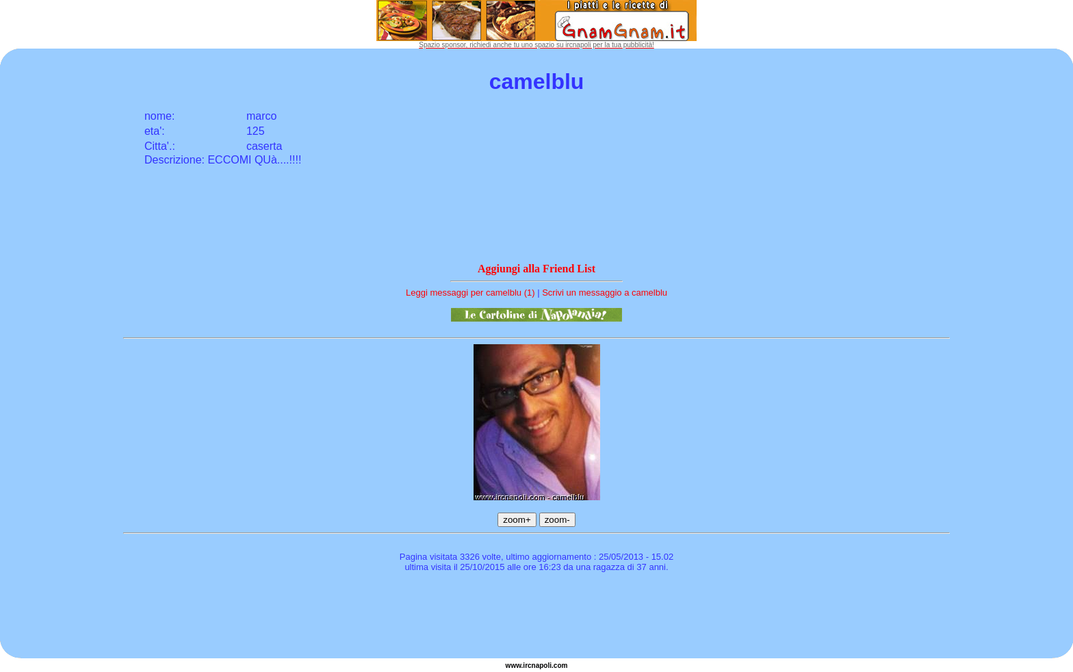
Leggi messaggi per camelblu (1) (470, 292)
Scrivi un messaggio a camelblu (604, 292)
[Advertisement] (536, 617)
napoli (542, 665)
